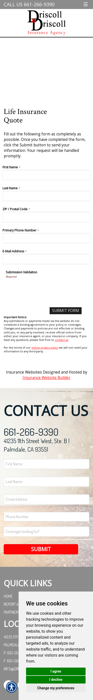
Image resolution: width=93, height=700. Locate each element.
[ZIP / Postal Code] (46, 217)
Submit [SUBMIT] (41, 549)
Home (8, 596)
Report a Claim (16, 604)
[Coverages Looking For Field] (46, 531)
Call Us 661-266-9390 (29, 4)
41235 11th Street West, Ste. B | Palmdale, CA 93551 (36, 445)
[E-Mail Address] (46, 259)
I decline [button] (55, 680)
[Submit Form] (66, 310)
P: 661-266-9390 (17, 652)
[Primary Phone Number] (46, 238)
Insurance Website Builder (46, 377)
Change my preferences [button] (55, 688)
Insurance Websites (24, 372)
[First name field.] (46, 464)
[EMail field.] (46, 499)
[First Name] (46, 175)
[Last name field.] (46, 482)
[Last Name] (46, 196)
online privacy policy (44, 347)
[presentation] (43, 288)
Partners (12, 612)
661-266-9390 (31, 432)
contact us (61, 340)
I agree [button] (55, 671)
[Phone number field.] (46, 517)
